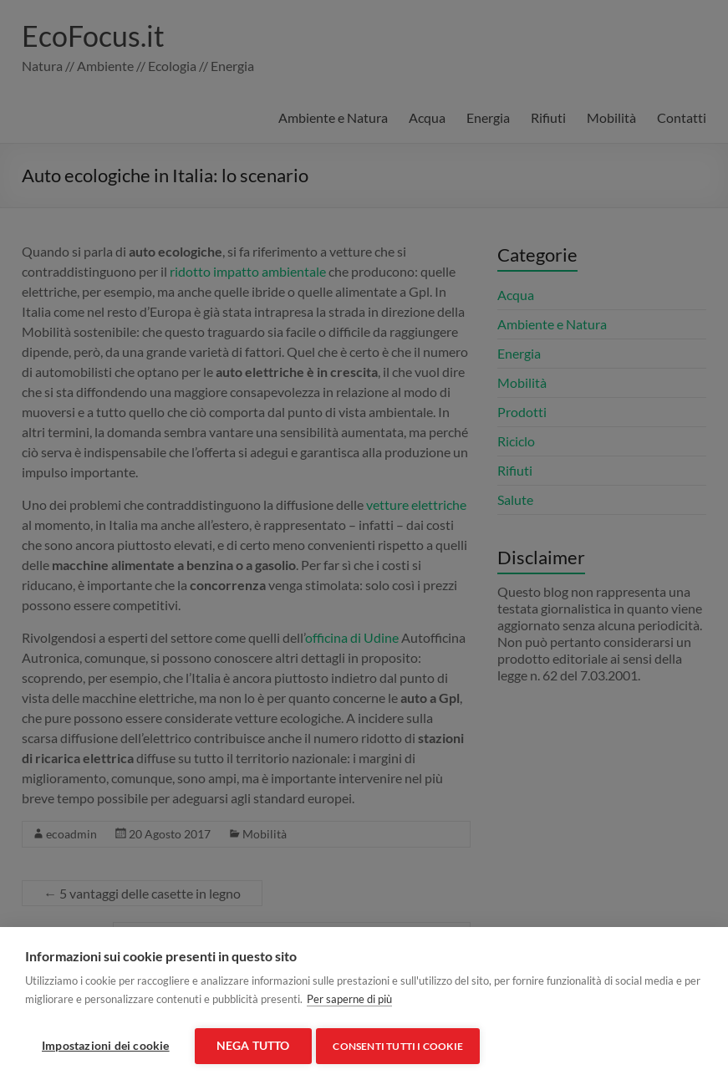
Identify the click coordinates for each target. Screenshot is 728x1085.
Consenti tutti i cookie (402, 1046)
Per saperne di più (349, 1002)
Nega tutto (253, 1045)
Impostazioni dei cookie (106, 1045)
